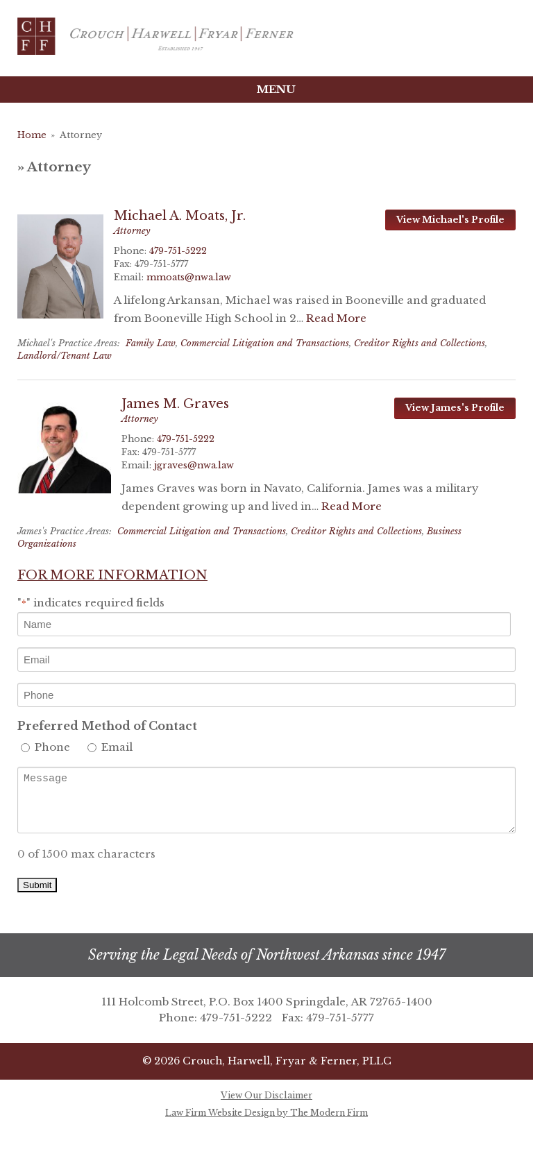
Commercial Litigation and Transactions (264, 343)
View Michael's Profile (450, 219)
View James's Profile (455, 407)
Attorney (132, 231)
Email (117, 747)
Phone (52, 747)
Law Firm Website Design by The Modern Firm (266, 1112)
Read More (336, 318)
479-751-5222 (178, 251)
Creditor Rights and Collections (419, 343)
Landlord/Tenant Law (64, 355)
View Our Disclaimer (266, 1095)
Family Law (151, 343)
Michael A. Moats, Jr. (180, 215)
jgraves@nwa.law (194, 465)
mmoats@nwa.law (188, 277)
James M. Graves (175, 403)
